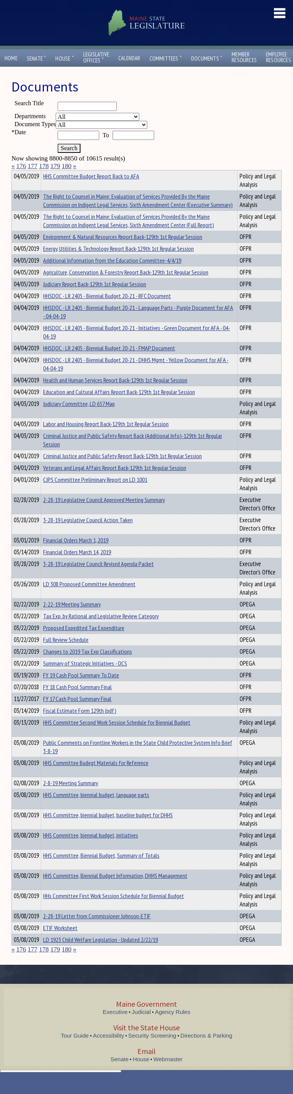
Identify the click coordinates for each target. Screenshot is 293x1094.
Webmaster (167, 1073)
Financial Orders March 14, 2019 (77, 565)
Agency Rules (172, 1025)
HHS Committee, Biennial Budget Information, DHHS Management (115, 889)
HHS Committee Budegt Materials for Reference (95, 776)
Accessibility (108, 1049)
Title (17, 175)
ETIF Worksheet (60, 941)
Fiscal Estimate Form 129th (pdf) (79, 724)
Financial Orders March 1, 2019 (75, 554)
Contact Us (247, 74)
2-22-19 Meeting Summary (72, 618)
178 (44, 166)
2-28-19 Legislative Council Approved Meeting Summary (104, 513)
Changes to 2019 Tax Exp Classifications (87, 665)
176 (21, 166)
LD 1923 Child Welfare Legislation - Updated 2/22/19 (100, 953)
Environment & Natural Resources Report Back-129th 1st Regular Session (122, 250)
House (64, 58)
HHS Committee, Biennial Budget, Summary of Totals (101, 869)
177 (33, 166)
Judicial (141, 1025)
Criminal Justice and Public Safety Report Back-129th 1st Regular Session (122, 469)
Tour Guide (75, 1049)
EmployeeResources (278, 57)
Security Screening (152, 1049)
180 (67, 166)
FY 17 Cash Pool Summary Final (77, 712)
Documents (206, 58)
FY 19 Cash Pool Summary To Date (81, 689)
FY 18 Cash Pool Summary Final (77, 700)
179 (55, 166)
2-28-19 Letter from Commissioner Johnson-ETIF (97, 930)
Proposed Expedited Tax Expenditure (83, 641)
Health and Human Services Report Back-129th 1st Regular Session (115, 394)
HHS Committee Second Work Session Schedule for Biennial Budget (116, 736)
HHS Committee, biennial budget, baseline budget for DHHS (108, 829)
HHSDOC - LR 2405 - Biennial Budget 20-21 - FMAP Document (109, 362)
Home (11, 58)
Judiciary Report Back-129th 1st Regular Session (94, 298)
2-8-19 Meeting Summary (70, 796)
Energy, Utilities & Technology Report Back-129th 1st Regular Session (118, 262)
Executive (115, 1025)
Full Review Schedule (66, 653)
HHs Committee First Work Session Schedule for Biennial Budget (113, 909)
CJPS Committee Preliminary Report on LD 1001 (95, 493)
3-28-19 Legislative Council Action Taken (88, 533)
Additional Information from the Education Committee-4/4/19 (112, 274)
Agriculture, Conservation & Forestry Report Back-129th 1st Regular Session (125, 286)
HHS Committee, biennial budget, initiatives (90, 849)
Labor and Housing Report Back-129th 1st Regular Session (106, 437)
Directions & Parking (206, 1049)
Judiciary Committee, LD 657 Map (79, 417)
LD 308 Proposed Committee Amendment (89, 598)
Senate (37, 58)
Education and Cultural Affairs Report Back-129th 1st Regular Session (119, 405)
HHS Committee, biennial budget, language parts (96, 808)
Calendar (129, 58)
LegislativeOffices (96, 57)
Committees (166, 58)
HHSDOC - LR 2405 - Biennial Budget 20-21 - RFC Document (107, 309)
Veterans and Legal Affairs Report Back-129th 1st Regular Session (114, 481)
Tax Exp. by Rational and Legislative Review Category (101, 630)
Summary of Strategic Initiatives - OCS (85, 677)
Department (55, 175)
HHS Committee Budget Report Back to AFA (91, 190)
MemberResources (244, 57)
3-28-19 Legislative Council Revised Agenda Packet (98, 577)
